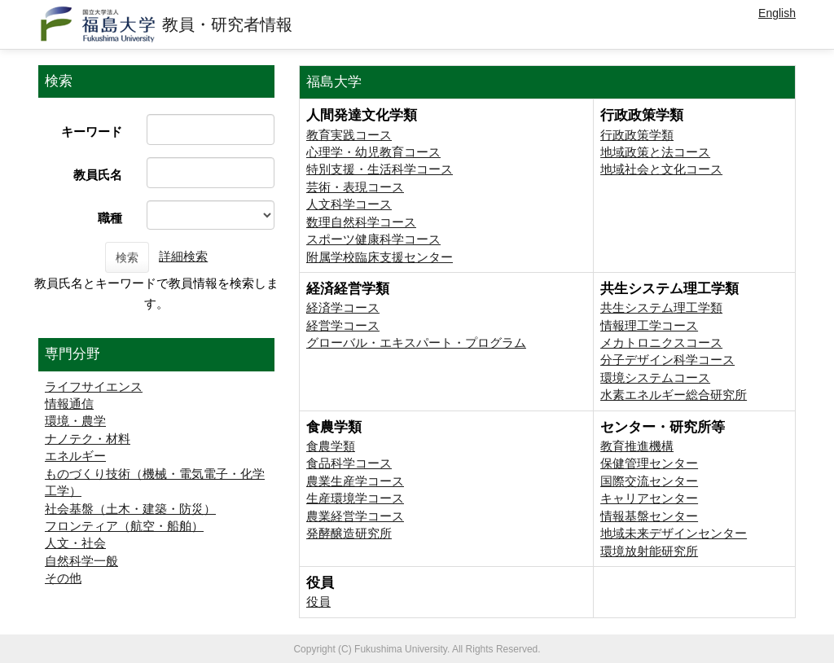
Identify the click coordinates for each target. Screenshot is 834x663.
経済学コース (343, 307)
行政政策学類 (637, 135)
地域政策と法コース (655, 152)
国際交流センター (649, 481)
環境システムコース (655, 377)
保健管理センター (649, 463)
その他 (63, 578)
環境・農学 (75, 421)
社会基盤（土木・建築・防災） (130, 509)
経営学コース (343, 325)
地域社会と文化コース (661, 169)
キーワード (91, 131)
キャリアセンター (649, 498)
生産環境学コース (355, 498)
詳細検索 (183, 256)
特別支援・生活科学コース (379, 169)
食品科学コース (349, 463)
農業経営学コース (355, 516)
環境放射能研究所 (649, 551)
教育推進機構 (637, 446)
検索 (127, 257)
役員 (318, 601)
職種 (110, 218)
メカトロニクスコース (661, 342)
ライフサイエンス (94, 386)
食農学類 (330, 446)
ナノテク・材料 (87, 439)
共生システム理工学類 (661, 307)
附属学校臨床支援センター (379, 257)
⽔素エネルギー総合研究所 (673, 395)
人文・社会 (75, 543)
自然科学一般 (81, 561)
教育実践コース (349, 135)
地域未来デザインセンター (673, 533)
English (777, 13)
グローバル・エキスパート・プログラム (416, 342)
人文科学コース (349, 204)
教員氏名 (97, 175)
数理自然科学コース (361, 222)
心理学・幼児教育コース (373, 152)
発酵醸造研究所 (349, 533)
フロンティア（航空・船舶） (124, 526)
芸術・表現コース (355, 187)
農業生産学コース (355, 481)
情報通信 (69, 404)
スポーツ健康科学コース (373, 239)
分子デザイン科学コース (667, 360)
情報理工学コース (649, 325)
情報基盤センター (649, 516)
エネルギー (75, 456)
